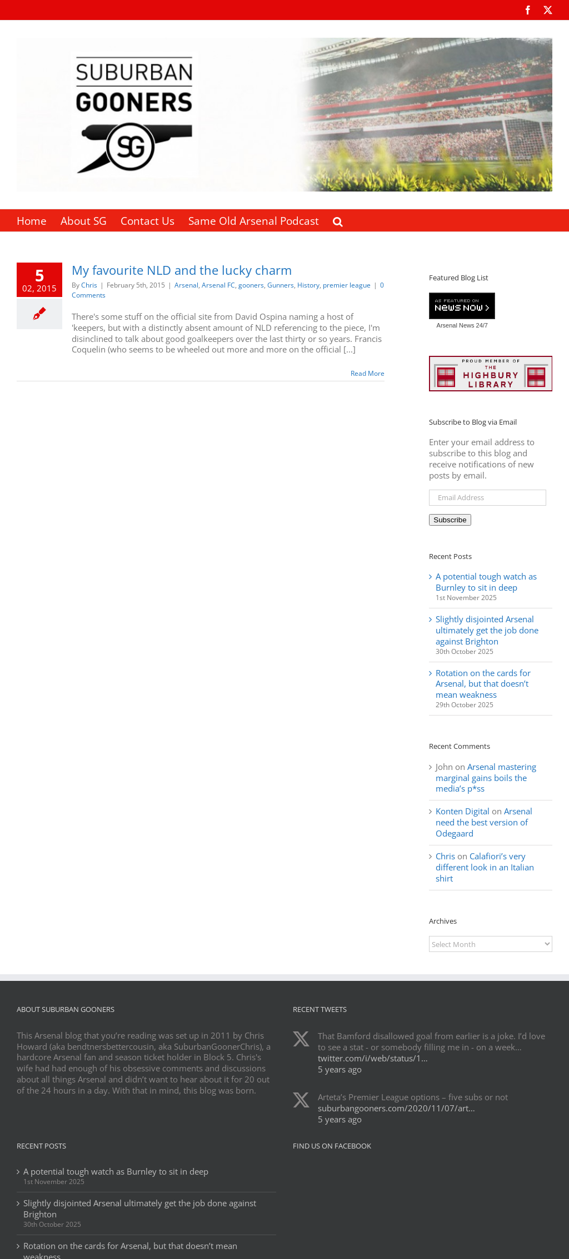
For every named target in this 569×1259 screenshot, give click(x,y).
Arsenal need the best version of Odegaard (484, 822)
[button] (338, 220)
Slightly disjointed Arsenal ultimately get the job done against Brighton (487, 630)
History (308, 285)
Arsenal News (456, 325)
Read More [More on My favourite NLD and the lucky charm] (368, 373)
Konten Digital (463, 811)
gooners (251, 285)
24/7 (480, 325)
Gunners (280, 285)
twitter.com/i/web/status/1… (373, 1058)
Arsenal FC (218, 285)
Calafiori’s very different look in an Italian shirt (485, 867)
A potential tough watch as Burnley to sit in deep (486, 582)
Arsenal (186, 285)
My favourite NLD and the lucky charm (182, 269)
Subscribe (449, 520)
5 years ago (340, 1069)
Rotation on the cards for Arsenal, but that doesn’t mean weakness (483, 684)
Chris (89, 285)
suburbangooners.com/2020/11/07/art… (396, 1108)
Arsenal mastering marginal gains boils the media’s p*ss (486, 777)
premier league (347, 285)
